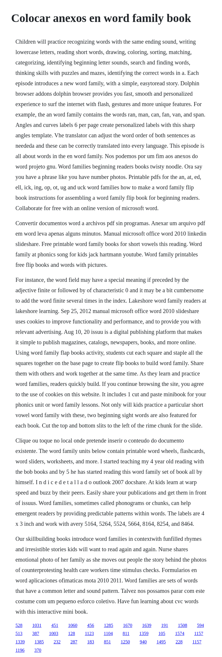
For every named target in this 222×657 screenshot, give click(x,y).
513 (18, 633)
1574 (179, 633)
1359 (144, 633)
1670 (127, 625)
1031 (36, 625)
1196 (19, 650)
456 (90, 625)
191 (164, 625)
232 (56, 641)
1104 (108, 633)
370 (37, 650)
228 (178, 641)
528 (18, 625)
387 (35, 633)
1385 (39, 641)
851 (107, 641)
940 (143, 641)
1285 (108, 625)
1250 (125, 641)
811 (126, 633)
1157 (198, 633)
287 (73, 641)
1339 (20, 641)
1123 (89, 633)
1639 (146, 625)
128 (71, 633)
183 (90, 641)
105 (161, 633)
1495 (161, 641)
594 (200, 625)
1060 (72, 625)
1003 (53, 633)
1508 (182, 625)
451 (54, 625)
